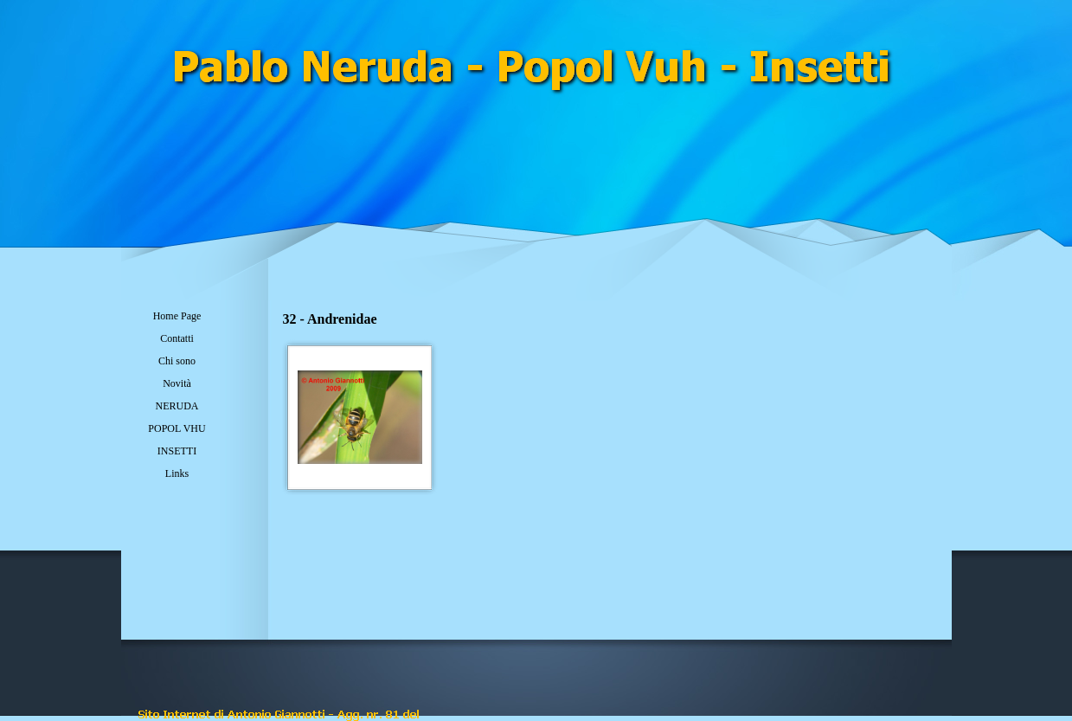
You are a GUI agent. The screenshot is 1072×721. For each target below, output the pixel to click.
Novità (177, 383)
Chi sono (177, 361)
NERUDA (177, 406)
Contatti (177, 338)
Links (177, 473)
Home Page (177, 316)
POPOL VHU (176, 428)
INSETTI (176, 451)
